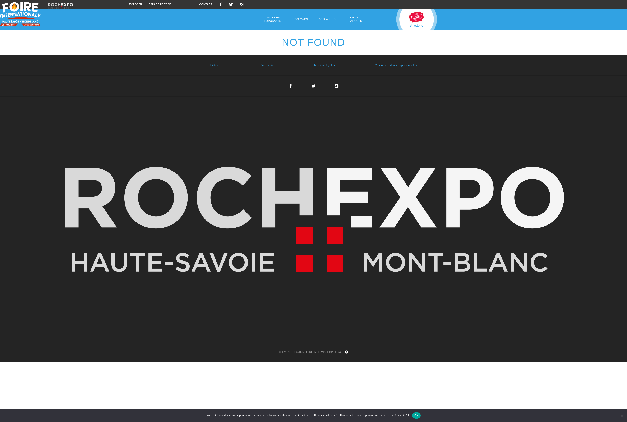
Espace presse (159, 4)
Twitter (231, 4)
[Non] (622, 415)
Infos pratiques (354, 19)
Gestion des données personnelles (396, 65)
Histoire (215, 65)
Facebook (220, 4)
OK (416, 415)
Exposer (135, 4)
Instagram (241, 4)
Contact (205, 4)
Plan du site (267, 65)
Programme (300, 19)
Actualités (327, 19)
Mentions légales (324, 65)
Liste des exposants (272, 19)
